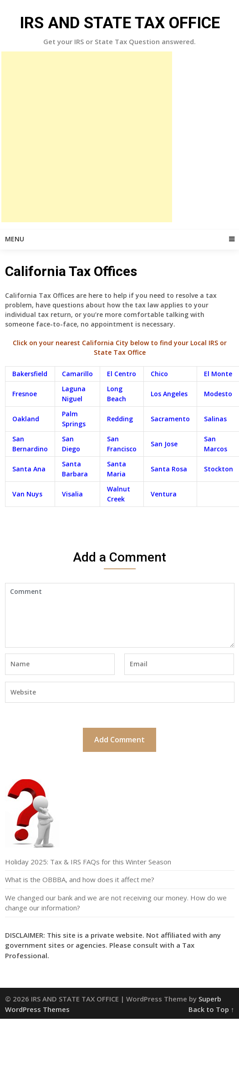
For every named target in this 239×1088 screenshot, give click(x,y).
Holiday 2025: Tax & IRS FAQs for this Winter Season (88, 861)
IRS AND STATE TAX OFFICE (120, 23)
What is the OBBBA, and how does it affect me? (79, 879)
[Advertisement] (86, 136)
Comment (119, 615)
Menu (14, 239)
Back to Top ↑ (211, 1009)
